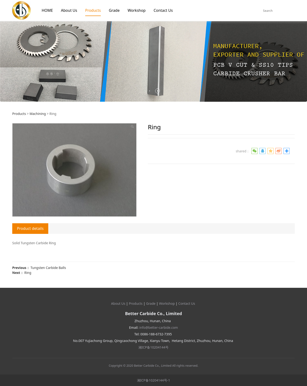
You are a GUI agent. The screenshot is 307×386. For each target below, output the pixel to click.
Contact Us (163, 10)
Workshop (136, 10)
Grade (114, 10)
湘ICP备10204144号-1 (153, 380)
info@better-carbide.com (158, 327)
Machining (37, 113)
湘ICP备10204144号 (153, 347)
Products (93, 10)
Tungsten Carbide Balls (48, 267)
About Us (69, 10)
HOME (47, 10)
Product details (30, 228)
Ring (27, 272)
